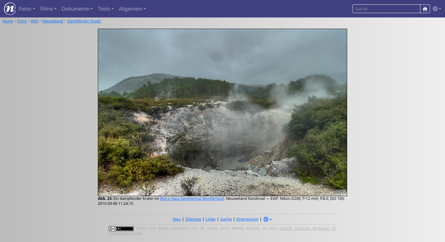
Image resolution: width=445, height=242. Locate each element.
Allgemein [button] (130, 8)
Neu (177, 219)
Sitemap (193, 219)
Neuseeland (52, 21)
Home (7, 21)
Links (211, 219)
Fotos (22, 21)
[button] (435, 9)
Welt (34, 21)
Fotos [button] (25, 8)
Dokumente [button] (75, 8)
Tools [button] (104, 8)
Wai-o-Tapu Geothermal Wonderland (192, 198)
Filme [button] (46, 8)
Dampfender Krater (84, 21)
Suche (226, 219)
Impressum (247, 219)
